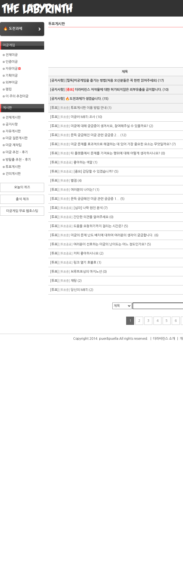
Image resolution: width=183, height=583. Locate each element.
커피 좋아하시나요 (86, 253)
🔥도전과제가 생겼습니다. (83, 98)
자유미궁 (12, 68)
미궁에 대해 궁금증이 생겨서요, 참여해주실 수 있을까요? (109, 126)
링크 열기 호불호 (84, 262)
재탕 (74, 280)
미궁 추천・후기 (15, 152)
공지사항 (10, 124)
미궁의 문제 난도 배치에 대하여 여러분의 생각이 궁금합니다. (112, 235)
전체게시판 (12, 117)
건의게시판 (12, 173)
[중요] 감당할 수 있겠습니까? (93, 171)
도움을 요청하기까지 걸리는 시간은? (98, 226)
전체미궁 (10, 55)
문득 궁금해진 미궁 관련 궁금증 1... (95, 198)
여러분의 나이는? (82, 189)
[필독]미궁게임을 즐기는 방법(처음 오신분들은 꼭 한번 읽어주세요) (111, 80)
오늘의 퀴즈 (22, 187)
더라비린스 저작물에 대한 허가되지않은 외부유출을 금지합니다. (113, 89)
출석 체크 (22, 199)
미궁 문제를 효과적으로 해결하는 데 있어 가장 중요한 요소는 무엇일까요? (121, 144)
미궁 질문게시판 (15, 138)
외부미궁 (10, 82)
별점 (74, 180)
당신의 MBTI (79, 290)
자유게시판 (12, 131)
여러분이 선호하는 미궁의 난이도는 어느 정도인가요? (109, 244)
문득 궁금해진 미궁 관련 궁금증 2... (95, 135)
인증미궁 (10, 61)
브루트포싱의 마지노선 (86, 271)
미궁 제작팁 (12, 145)
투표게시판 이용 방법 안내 (89, 107)
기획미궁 (10, 75)
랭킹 (7, 89)
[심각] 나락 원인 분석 (88, 208)
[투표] (54, 107)
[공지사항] (57, 80)
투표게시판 (12, 167)
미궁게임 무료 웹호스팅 (22, 211)
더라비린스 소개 (164, 338)
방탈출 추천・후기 (17, 159)
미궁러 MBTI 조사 (83, 117)
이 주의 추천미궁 (15, 96)
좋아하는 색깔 (82, 162)
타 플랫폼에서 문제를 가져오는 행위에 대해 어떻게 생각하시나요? (115, 153)
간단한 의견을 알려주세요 (90, 217)
